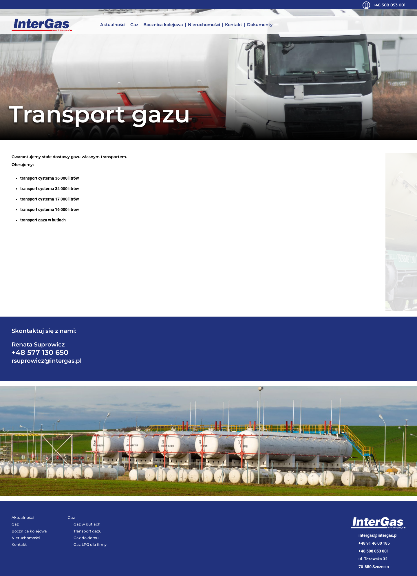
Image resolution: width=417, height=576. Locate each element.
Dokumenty (259, 25)
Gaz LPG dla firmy (90, 544)
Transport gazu (88, 531)
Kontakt (233, 25)
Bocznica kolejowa (163, 25)
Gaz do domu (86, 538)
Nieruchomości (204, 25)
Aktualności (112, 25)
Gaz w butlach (87, 524)
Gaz (134, 25)
